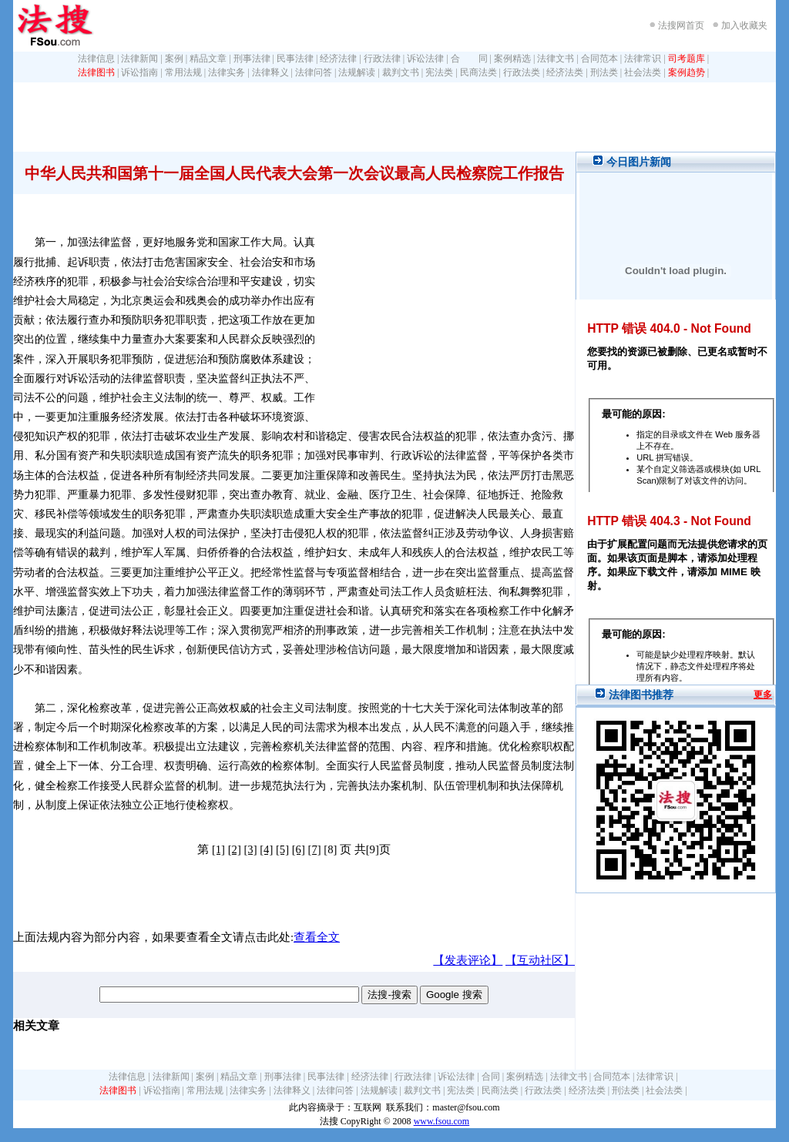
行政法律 (382, 58)
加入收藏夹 (744, 25)
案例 (174, 58)
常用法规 (183, 72)
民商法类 (478, 72)
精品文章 (208, 58)
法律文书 (555, 58)
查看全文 (317, 937)
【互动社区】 (540, 960)
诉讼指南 (139, 72)
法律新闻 (139, 58)
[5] (282, 849)
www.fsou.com (442, 1121)
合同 (491, 1076)
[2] (234, 849)
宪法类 (439, 72)
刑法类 (604, 72)
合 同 (469, 58)
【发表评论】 (467, 960)
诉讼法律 (425, 58)
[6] (298, 849)
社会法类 (642, 72)
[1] (218, 849)
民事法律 (295, 58)
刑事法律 (251, 58)
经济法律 (338, 58)
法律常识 (642, 58)
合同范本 (599, 58)
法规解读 (356, 72)
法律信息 (96, 58)
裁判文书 (400, 72)
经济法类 (564, 72)
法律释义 (270, 72)
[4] (266, 849)
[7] (314, 849)
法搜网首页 (681, 25)
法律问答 (313, 72)
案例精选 (512, 58)
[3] (250, 849)
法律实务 (226, 72)
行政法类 (521, 72)
